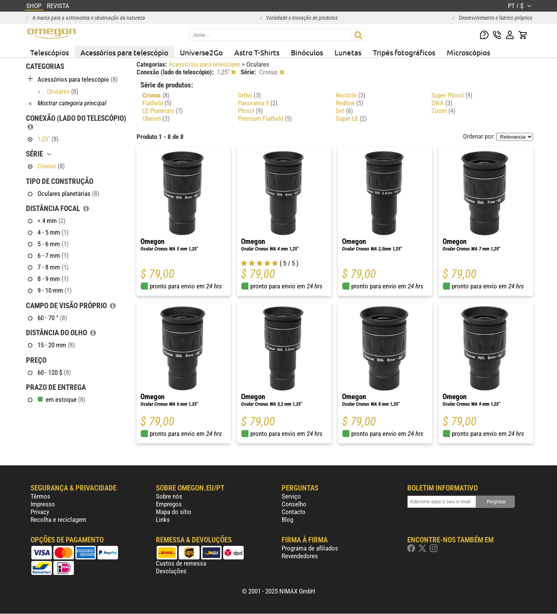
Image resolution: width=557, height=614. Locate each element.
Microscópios (468, 52)
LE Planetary (162, 111)
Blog (287, 519)
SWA (441, 103)
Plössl (250, 111)
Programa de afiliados (310, 548)
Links (163, 519)
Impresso (43, 504)
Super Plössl (451, 95)
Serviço (291, 496)
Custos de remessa (181, 563)
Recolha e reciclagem (58, 519)
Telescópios (49, 52)
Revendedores (300, 556)
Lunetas (348, 52)
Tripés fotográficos (404, 52)
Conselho (294, 504)
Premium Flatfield (265, 118)
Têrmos (40, 496)
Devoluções (171, 571)
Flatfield (156, 103)
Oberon (155, 118)
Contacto (294, 512)
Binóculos (307, 52)
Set (344, 111)
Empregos (169, 504)
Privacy (40, 512)
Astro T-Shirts (256, 52)
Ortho (249, 95)
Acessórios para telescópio (124, 52)
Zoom (443, 111)
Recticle (350, 95)
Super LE (351, 118)
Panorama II (257, 103)
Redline (349, 103)
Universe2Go (201, 52)
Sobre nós (169, 496)
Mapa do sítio (173, 512)
